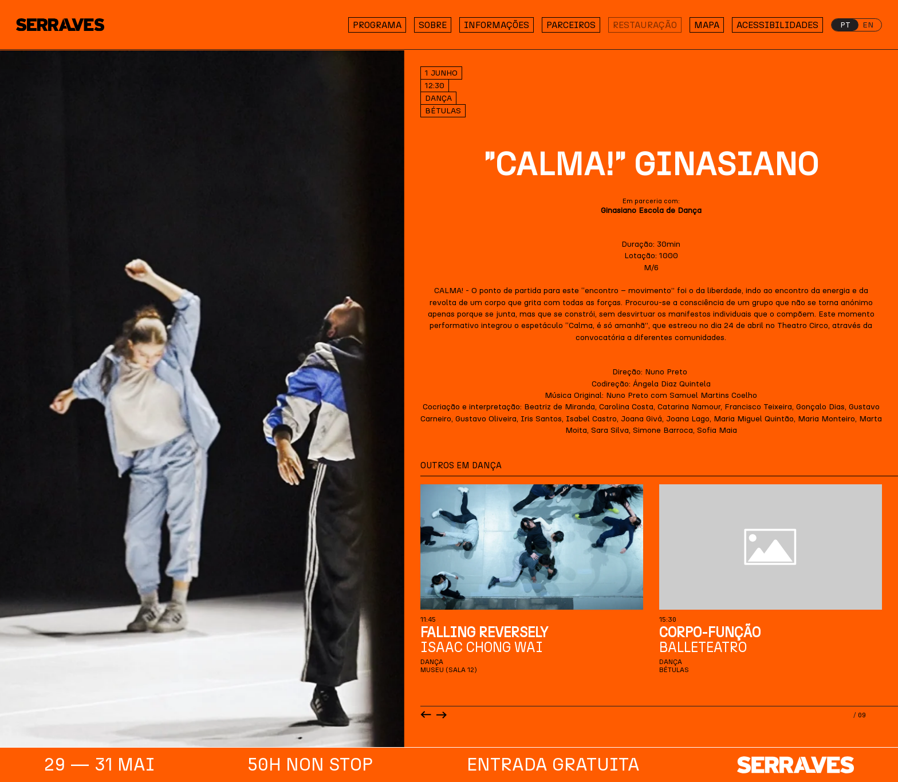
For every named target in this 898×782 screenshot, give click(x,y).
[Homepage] (67, 25)
